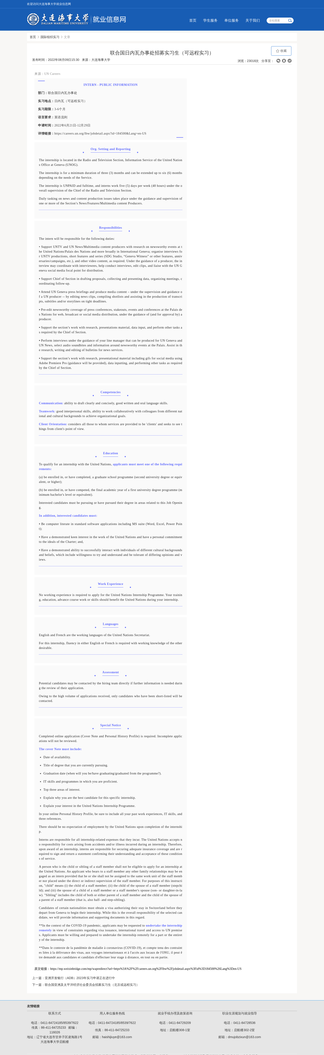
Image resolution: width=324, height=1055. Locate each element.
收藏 (281, 51)
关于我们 (252, 20)
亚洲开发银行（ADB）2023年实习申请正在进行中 (80, 978)
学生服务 (210, 20)
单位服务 (231, 20)
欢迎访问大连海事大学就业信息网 (49, 4)
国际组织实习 (49, 37)
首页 (192, 20)
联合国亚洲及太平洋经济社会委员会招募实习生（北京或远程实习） (92, 984)
